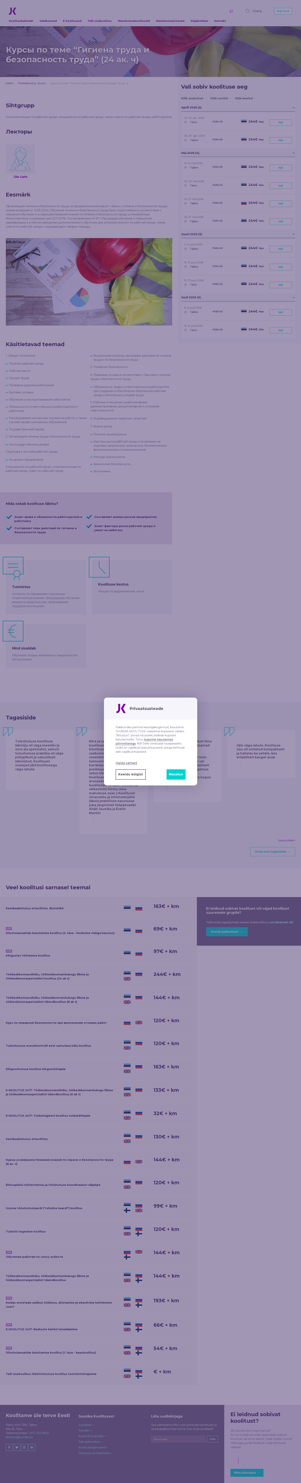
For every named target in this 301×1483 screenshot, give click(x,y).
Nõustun (176, 774)
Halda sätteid (126, 763)
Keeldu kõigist (130, 774)
